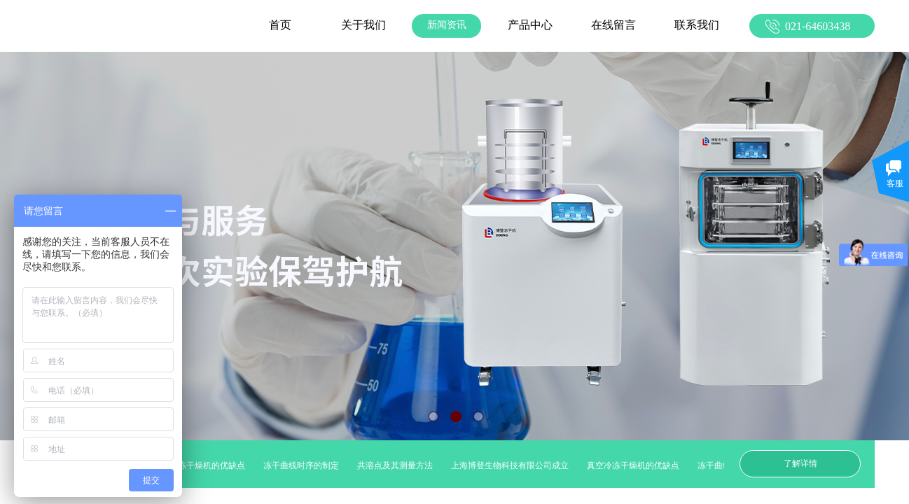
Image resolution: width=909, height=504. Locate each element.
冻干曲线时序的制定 (304, 465)
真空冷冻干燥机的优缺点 (201, 465)
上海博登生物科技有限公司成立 (512, 465)
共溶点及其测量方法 (398, 465)
